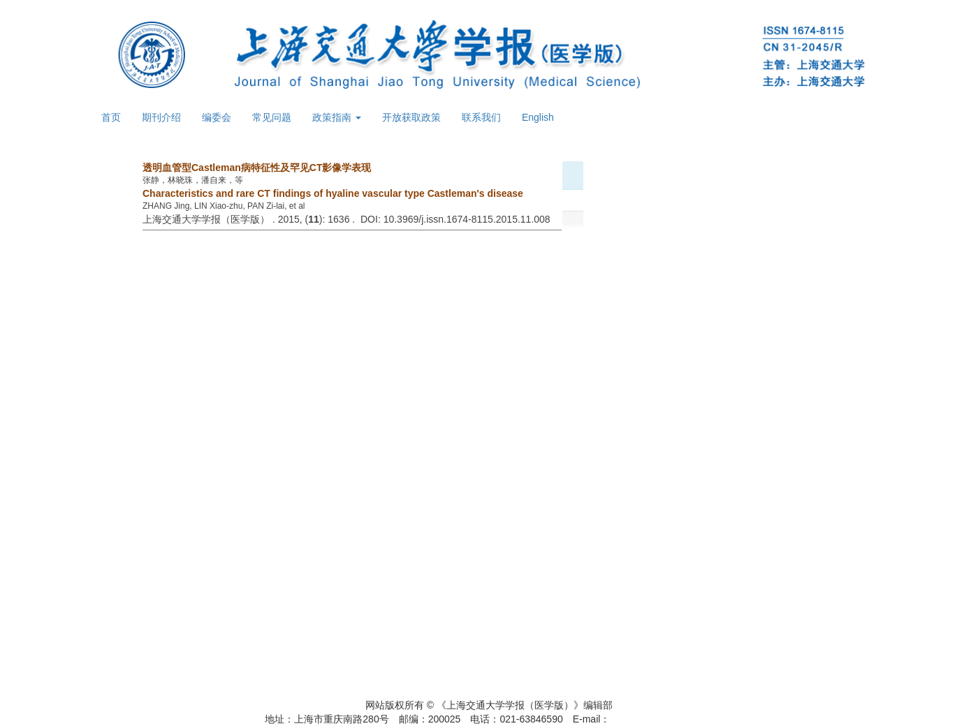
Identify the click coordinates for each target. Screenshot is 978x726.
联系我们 (481, 117)
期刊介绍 (161, 117)
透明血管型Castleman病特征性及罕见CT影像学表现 (257, 167)
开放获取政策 (411, 117)
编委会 (216, 117)
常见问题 (271, 117)
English (538, 117)
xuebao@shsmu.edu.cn (661, 719)
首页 (111, 117)
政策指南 (336, 117)
